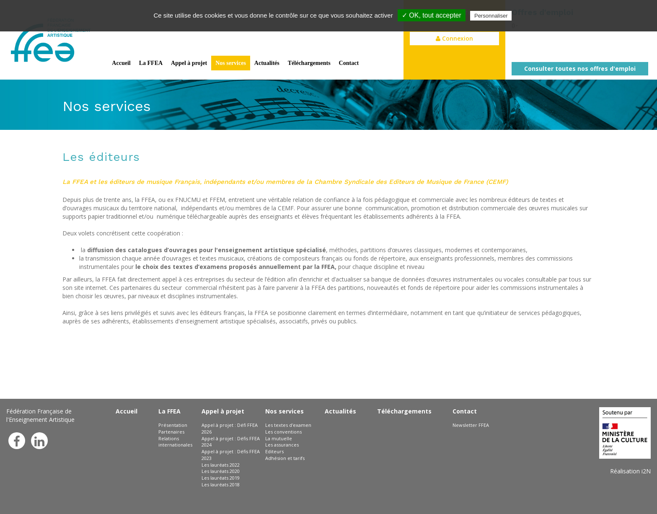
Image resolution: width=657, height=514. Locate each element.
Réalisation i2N (630, 471)
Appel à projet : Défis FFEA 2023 (231, 454)
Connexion (454, 38)
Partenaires (171, 432)
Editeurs (274, 451)
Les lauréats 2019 (221, 478)
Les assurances (282, 445)
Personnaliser (491, 16)
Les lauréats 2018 (221, 484)
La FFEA (151, 63)
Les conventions (283, 432)
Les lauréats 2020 (221, 471)
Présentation (172, 425)
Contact (349, 63)
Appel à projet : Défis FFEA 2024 (231, 441)
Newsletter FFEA (471, 425)
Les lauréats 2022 (221, 465)
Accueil (121, 63)
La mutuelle (278, 438)
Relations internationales (175, 441)
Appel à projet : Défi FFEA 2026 (230, 428)
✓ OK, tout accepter (431, 15)
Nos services (230, 63)
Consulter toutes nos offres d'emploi (580, 68)
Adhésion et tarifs (285, 458)
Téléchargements (309, 63)
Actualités (266, 63)
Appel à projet (189, 63)
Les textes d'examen (288, 425)
